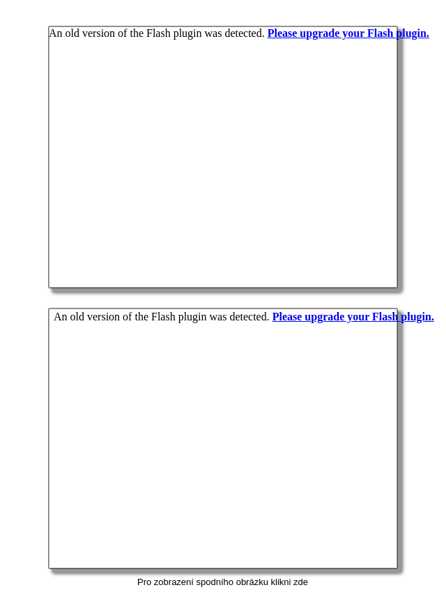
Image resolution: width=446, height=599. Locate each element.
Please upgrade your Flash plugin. (353, 316)
